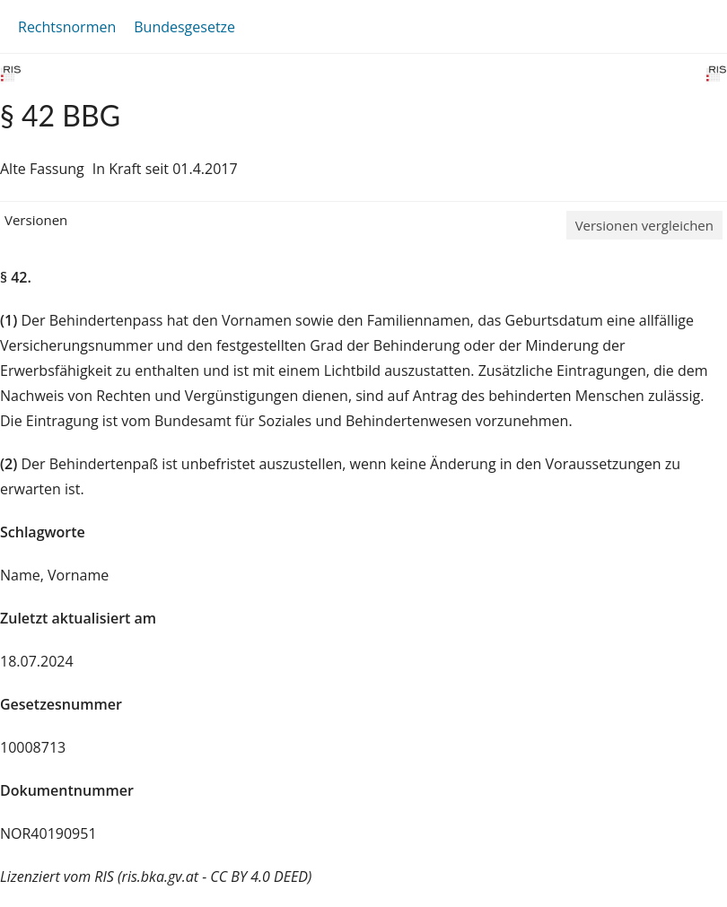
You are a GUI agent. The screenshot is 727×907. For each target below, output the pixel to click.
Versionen (35, 220)
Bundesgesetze (184, 27)
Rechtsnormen (67, 27)
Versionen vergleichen (644, 225)
